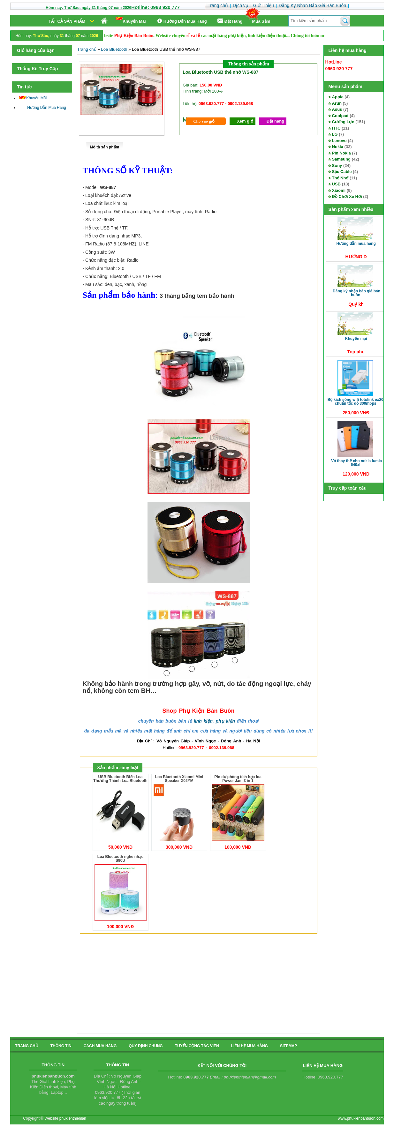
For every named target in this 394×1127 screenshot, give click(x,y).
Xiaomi (339, 190)
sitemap (288, 1046)
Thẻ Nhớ (340, 178)
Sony (337, 165)
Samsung (341, 159)
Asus (337, 109)
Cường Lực (343, 121)
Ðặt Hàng (229, 21)
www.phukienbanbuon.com (360, 1118)
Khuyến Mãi (131, 20)
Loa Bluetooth (114, 49)
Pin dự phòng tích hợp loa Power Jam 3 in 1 (237, 779)
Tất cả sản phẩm (67, 21)
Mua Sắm (261, 21)
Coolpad (340, 115)
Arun (337, 103)
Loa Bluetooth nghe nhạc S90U (120, 858)
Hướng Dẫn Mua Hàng (181, 21)
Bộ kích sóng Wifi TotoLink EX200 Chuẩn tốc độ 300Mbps (357, 401)
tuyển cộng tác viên (197, 1046)
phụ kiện (225, 721)
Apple (338, 96)
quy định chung (146, 1046)
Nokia (337, 146)
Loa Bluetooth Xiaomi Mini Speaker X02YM (179, 779)
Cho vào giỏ (204, 121)
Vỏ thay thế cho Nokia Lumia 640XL (356, 463)
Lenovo (339, 140)
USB (336, 184)
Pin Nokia (341, 153)
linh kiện (203, 721)
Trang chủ (86, 49)
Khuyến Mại (356, 338)
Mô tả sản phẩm (104, 147)
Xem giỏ (245, 121)
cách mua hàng (100, 1046)
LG (335, 134)
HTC (336, 128)
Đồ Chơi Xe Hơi (347, 196)
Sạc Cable (342, 171)
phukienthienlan (72, 1118)
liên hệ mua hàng (249, 1046)
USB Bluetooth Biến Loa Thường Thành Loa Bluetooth (120, 779)
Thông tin (61, 1046)
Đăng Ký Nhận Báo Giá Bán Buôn (356, 293)
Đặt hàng (275, 121)
